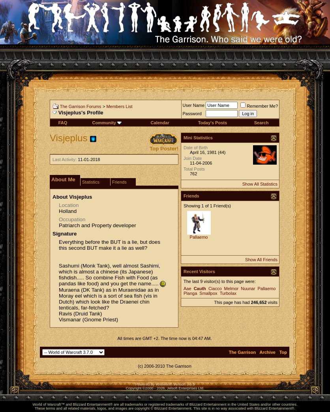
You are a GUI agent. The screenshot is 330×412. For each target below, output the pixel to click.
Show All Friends (261, 259)
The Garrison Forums (80, 106)
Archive (268, 352)
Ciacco (215, 288)
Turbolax (228, 293)
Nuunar (248, 288)
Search (261, 122)
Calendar (160, 122)
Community (107, 122)
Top (283, 352)
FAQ (63, 122)
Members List (119, 106)
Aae (187, 288)
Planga (190, 293)
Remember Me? (259, 106)
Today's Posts (212, 122)
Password (192, 113)
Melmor (231, 288)
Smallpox (208, 293)
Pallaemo (199, 237)
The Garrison (242, 352)
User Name (194, 105)
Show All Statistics (260, 184)
